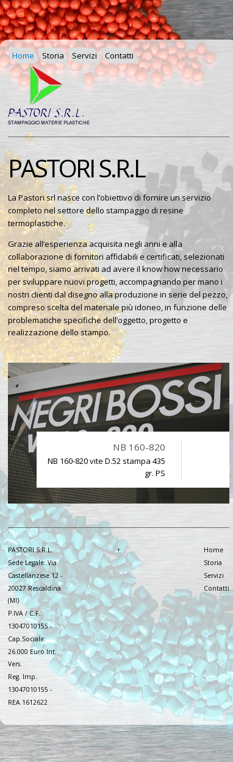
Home (23, 55)
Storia (53, 55)
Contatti (119, 55)
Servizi (84, 55)
